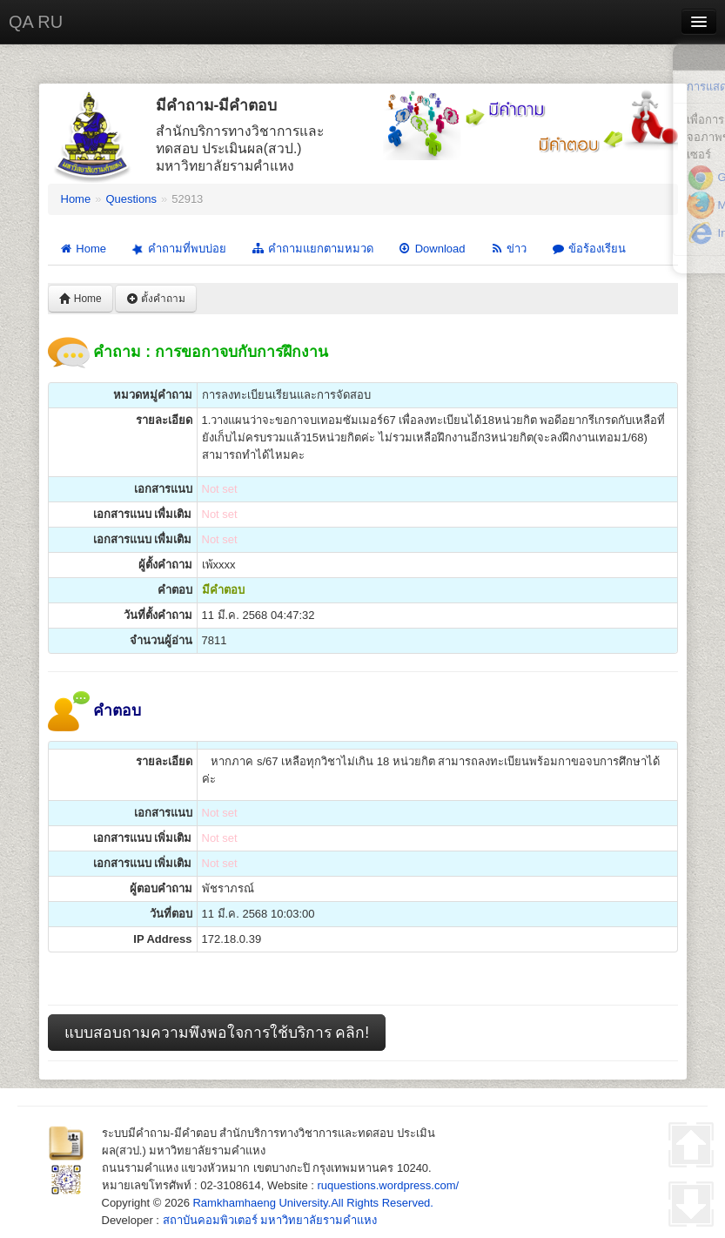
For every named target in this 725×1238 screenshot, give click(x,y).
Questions (131, 198)
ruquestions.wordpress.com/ (389, 1185)
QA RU (36, 21)
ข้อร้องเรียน (588, 248)
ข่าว (508, 248)
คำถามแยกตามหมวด (312, 248)
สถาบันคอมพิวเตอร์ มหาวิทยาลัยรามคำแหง (270, 1220)
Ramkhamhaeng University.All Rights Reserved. (312, 1202)
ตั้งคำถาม (155, 299)
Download (432, 248)
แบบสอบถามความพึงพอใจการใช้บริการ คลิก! (217, 1032)
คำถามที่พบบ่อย (177, 248)
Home (76, 198)
